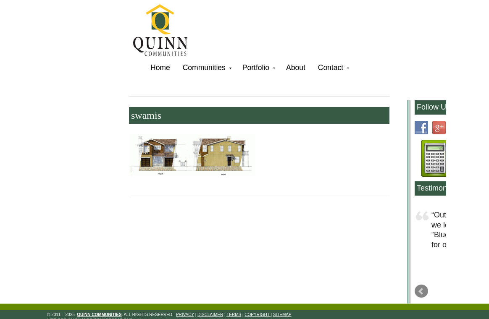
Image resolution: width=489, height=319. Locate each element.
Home (160, 67)
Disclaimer (210, 314)
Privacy (185, 314)
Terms (233, 314)
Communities (206, 69)
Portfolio (258, 69)
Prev (421, 291)
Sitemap (282, 314)
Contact (333, 69)
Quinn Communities (166, 31)
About (295, 67)
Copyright (257, 314)
